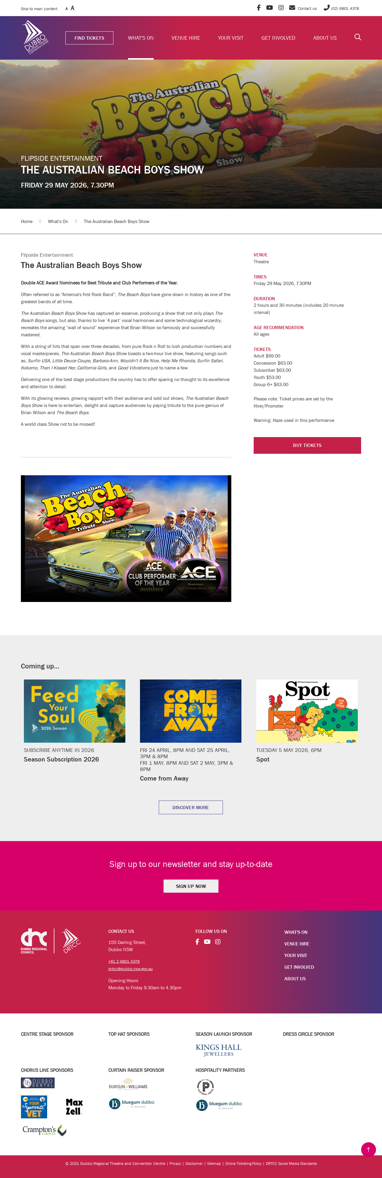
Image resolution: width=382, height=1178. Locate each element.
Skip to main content (39, 8)
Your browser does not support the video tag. (126, 538)
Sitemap (211, 1162)
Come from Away (166, 778)
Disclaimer (190, 1162)
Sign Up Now (191, 886)
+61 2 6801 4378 (125, 961)
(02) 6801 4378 (340, 8)
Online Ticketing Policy (242, 1162)
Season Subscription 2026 (65, 759)
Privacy (170, 1162)
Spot (263, 759)
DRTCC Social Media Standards (294, 1162)
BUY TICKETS (308, 446)
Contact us (303, 8)
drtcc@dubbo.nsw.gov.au (133, 968)
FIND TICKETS (89, 38)
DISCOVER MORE (190, 807)
